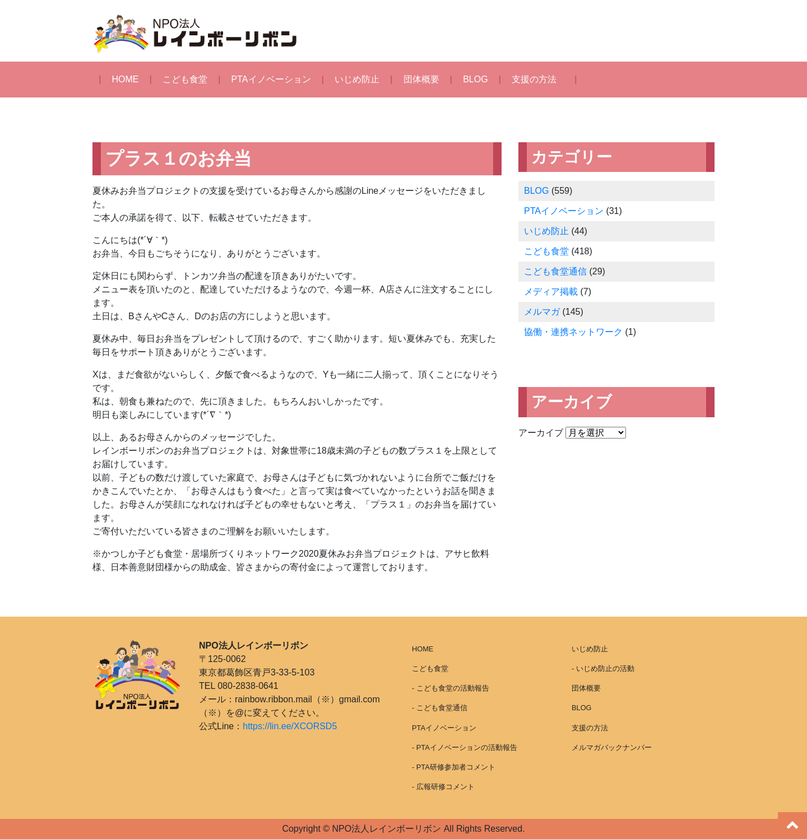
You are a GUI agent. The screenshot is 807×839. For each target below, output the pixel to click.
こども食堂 (185, 79)
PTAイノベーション (271, 79)
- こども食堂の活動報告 (450, 688)
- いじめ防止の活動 (603, 668)
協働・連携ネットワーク (573, 332)
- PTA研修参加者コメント (453, 767)
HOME (125, 79)
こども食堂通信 (555, 271)
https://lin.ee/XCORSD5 (290, 726)
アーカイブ (540, 432)
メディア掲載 (551, 291)
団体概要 (421, 79)
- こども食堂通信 (439, 707)
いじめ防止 (357, 79)
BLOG (475, 79)
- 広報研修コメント (443, 786)
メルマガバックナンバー (612, 747)
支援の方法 (534, 79)
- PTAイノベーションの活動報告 (464, 747)
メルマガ (542, 311)
